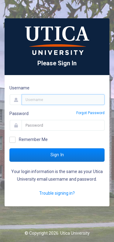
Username (19, 87)
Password (19, 113)
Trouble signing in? (57, 193)
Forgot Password (90, 113)
